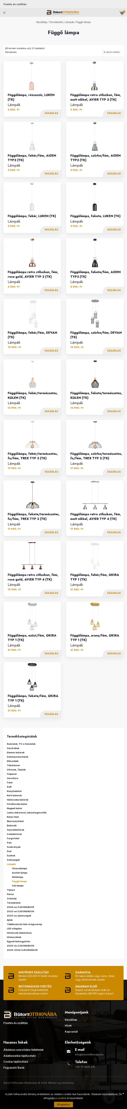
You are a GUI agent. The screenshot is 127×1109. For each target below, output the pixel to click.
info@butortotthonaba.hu (89, 1054)
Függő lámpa (83, 22)
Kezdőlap (41, 22)
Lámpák (69, 22)
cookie (61, 1098)
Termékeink (56, 22)
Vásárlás (51, 113)
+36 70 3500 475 (85, 1066)
